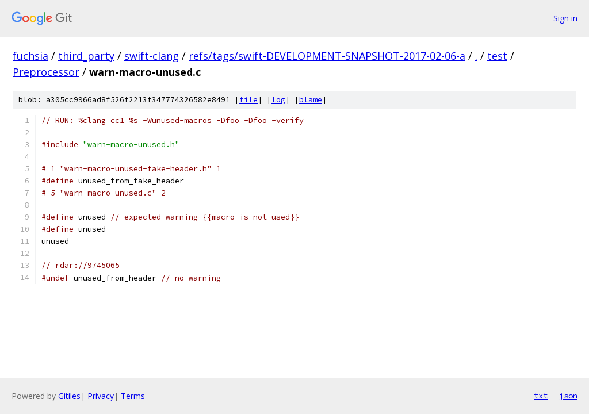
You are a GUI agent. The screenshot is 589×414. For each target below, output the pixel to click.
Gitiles (69, 395)
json (568, 395)
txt (541, 395)
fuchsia (30, 56)
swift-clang (151, 56)
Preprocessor (46, 72)
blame (310, 100)
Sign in (565, 18)
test (497, 56)
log (278, 100)
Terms (133, 395)
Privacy (100, 395)
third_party (86, 56)
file (248, 100)
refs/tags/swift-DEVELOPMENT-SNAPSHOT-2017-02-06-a (327, 56)
